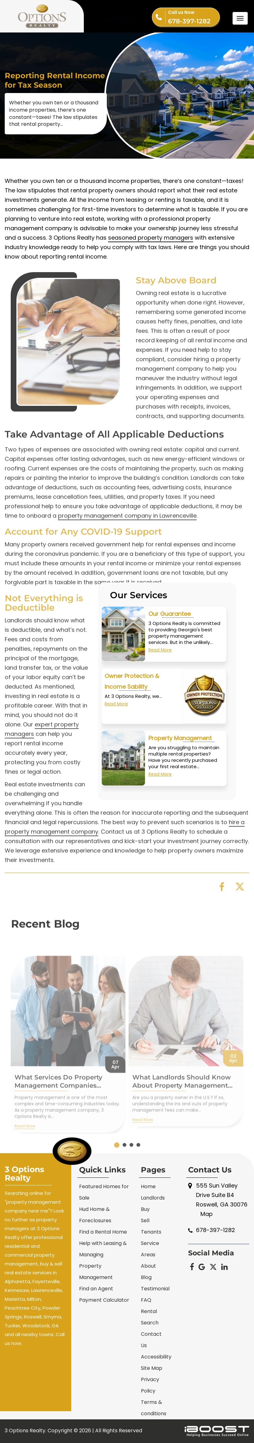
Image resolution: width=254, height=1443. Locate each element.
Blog (146, 1277)
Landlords (153, 1197)
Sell (145, 1220)
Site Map (151, 1368)
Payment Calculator (104, 1300)
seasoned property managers (150, 241)
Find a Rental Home (103, 1232)
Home (148, 1186)
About (148, 1266)
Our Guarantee (169, 616)
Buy (145, 1209)
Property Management (180, 740)
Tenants (151, 1232)
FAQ (146, 1300)
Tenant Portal (118, 17)
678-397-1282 (193, 16)
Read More (160, 652)
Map (206, 1214)
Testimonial (155, 1288)
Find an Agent (96, 1288)
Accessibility (156, 1356)
